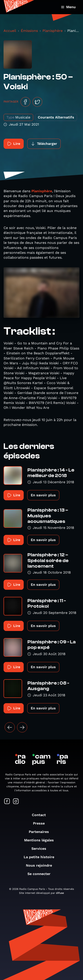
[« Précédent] (10, 727)
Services (41, 848)
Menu (68, 7)
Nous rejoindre (41, 865)
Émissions (29, 31)
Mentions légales (41, 840)
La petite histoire (41, 857)
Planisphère (52, 31)
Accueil (10, 31)
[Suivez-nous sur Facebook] (7, 801)
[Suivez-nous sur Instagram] (15, 801)
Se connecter (41, 874)
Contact (41, 815)
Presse (41, 823)
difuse (60, 893)
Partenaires (41, 832)
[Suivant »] (22, 727)
